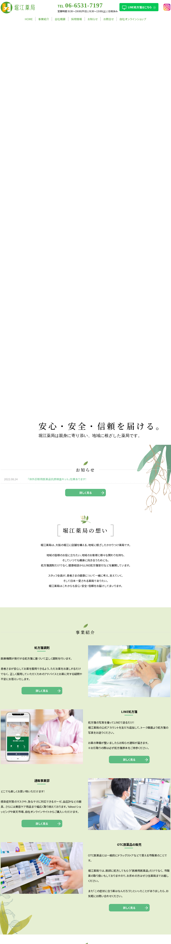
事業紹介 (43, 19)
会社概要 (60, 19)
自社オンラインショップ (132, 19)
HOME (29, 19)
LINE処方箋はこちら (139, 7)
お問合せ (108, 19)
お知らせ (93, 19)
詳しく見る (85, 493)
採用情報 (76, 19)
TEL (80, 6)
